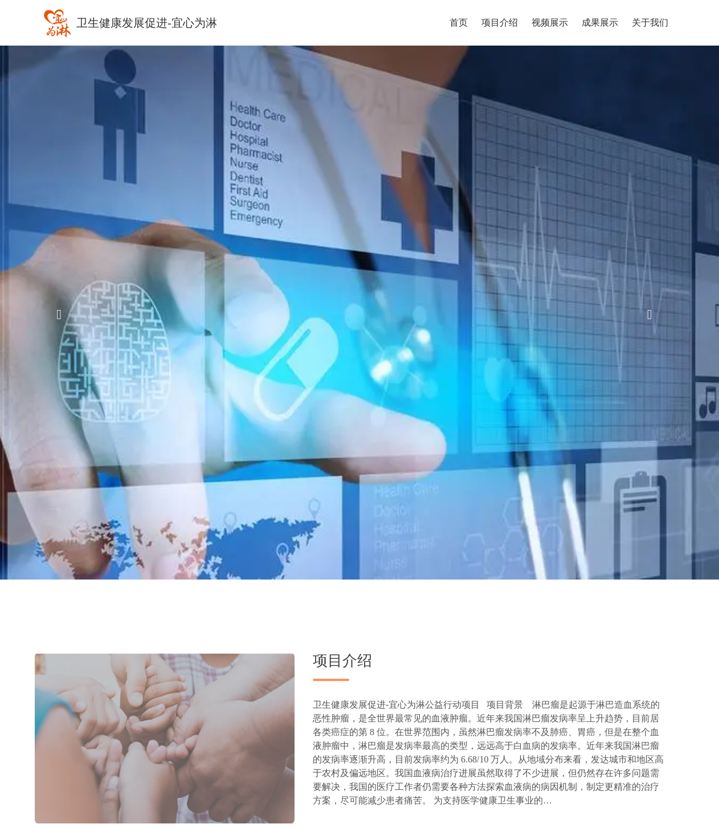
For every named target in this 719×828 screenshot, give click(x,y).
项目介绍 (499, 22)
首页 (459, 22)
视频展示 (550, 22)
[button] (64, 312)
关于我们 (650, 22)
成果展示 (600, 22)
